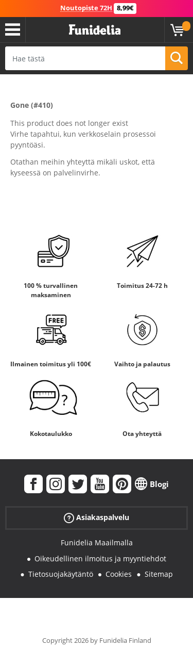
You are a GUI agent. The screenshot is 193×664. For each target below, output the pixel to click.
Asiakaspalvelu (96, 517)
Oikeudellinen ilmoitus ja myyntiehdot (100, 558)
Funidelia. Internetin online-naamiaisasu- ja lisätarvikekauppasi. (94, 30)
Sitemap (159, 574)
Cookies (119, 574)
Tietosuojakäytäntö (60, 574)
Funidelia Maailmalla (97, 542)
